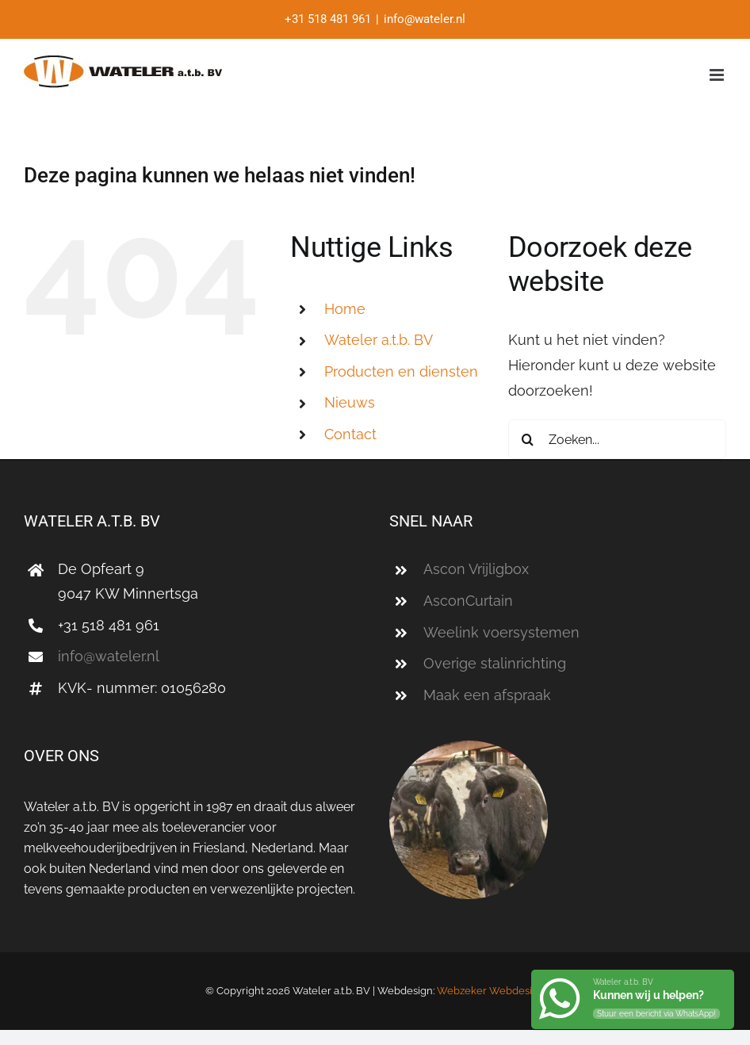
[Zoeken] (528, 439)
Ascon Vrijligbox (476, 569)
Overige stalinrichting (494, 663)
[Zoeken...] (617, 439)
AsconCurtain (468, 600)
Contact (350, 434)
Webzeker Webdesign (491, 991)
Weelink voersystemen (501, 632)
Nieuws (349, 402)
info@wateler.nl (424, 19)
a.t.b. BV (378, 339)
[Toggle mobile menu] (718, 75)
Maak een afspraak (487, 695)
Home (344, 308)
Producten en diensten (401, 371)
